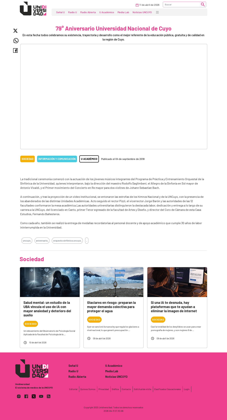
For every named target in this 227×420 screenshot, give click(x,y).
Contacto (126, 389)
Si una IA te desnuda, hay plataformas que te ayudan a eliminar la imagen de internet (174, 306)
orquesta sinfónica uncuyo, (67, 240)
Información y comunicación (57, 158)
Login (186, 389)
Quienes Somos (87, 389)
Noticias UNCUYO (142, 12)
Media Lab (123, 12)
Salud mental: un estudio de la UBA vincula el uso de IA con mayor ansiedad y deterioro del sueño (47, 308)
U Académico (106, 12)
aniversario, (42, 240)
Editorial (73, 389)
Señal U (60, 12)
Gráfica (115, 389)
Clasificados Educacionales (167, 389)
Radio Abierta (88, 12)
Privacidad (103, 389)
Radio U (72, 12)
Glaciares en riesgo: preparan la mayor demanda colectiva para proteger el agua (111, 306)
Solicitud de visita (142, 389)
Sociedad (27, 158)
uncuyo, (27, 240)
